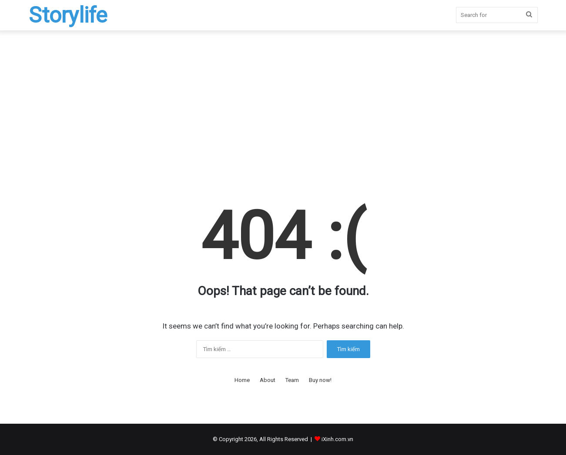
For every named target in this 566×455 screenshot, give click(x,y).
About (267, 380)
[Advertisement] (283, 104)
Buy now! (320, 380)
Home (242, 380)
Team (292, 380)
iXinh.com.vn (337, 439)
